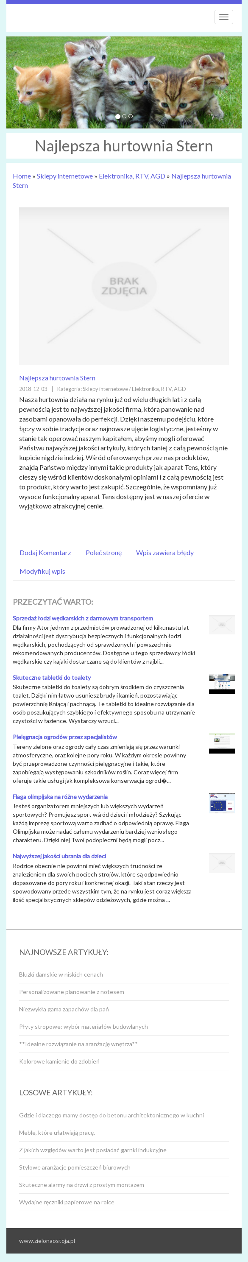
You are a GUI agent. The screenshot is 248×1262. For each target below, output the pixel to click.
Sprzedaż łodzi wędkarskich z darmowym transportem (83, 618)
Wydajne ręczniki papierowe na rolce (66, 1202)
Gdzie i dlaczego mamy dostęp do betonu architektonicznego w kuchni (111, 1115)
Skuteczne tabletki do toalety (52, 677)
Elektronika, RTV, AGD (132, 176)
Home (22, 176)
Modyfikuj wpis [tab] (42, 571)
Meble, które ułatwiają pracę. (57, 1132)
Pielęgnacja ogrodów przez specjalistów (65, 736)
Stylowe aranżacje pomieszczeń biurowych (75, 1167)
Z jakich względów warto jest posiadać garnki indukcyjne (93, 1149)
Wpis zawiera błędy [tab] (165, 552)
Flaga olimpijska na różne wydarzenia (60, 796)
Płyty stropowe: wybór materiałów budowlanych (83, 1026)
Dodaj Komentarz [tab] (45, 552)
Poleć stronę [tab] (104, 552)
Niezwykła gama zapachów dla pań (64, 1009)
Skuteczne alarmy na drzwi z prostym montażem (81, 1184)
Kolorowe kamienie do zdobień (59, 1061)
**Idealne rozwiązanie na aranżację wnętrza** (78, 1043)
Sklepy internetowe (65, 176)
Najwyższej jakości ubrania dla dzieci (59, 856)
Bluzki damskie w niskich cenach (61, 974)
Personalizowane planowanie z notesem (71, 991)
